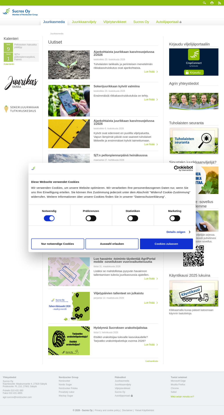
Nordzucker (64, 381)
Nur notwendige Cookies (57, 243)
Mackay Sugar (66, 395)
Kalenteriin (9, 64)
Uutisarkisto (151, 361)
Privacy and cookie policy (107, 410)
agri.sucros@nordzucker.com (17, 397)
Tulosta (212, 3)
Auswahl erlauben (112, 243)
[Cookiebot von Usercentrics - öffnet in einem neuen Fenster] (176, 168)
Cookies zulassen (166, 243)
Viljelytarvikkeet (114, 22)
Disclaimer (127, 410)
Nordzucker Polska (68, 388)
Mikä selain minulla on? (182, 396)
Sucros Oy (141, 22)
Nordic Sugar (65, 384)
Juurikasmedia (54, 22)
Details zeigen (176, 231)
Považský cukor (66, 392)
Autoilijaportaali (167, 22)
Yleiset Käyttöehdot (144, 410)
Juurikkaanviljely (84, 22)
